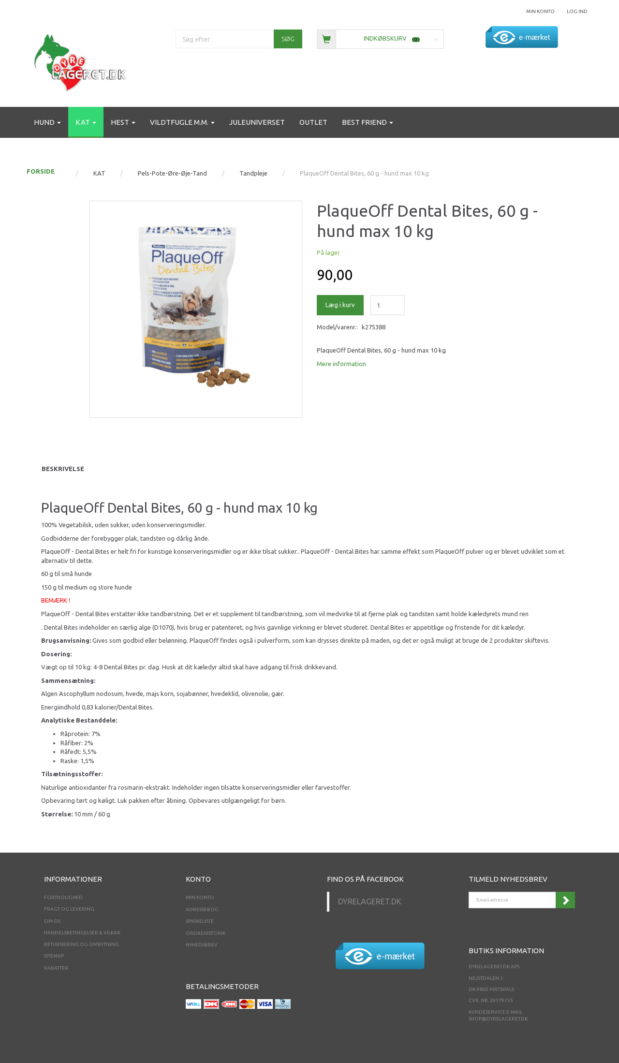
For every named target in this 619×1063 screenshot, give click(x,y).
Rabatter (56, 968)
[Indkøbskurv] (380, 38)
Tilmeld (565, 900)
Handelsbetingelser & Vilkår (82, 932)
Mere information (341, 363)
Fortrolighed (63, 897)
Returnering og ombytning (81, 944)
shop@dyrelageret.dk (498, 1018)
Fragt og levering (69, 909)
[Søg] (288, 39)
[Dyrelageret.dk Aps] (82, 61)
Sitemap (54, 956)
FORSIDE (41, 171)
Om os (52, 921)
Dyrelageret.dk (369, 901)
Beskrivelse (63, 468)
